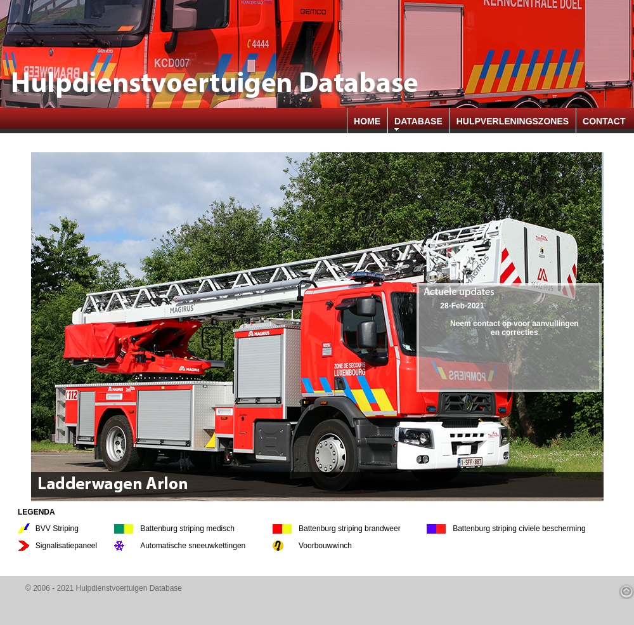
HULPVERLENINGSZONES (512, 121)
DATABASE (418, 121)
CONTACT (604, 121)
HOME (367, 121)
